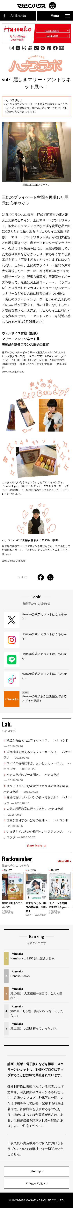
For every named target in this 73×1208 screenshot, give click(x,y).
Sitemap (35, 1171)
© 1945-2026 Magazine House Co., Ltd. (36, 1200)
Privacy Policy (35, 1183)
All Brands (14, 16)
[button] (68, 889)
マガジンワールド (36, 5)
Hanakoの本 (57, 36)
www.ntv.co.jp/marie (13, 371)
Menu (60, 16)
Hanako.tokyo (57, 31)
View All (64, 861)
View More (36, 846)
